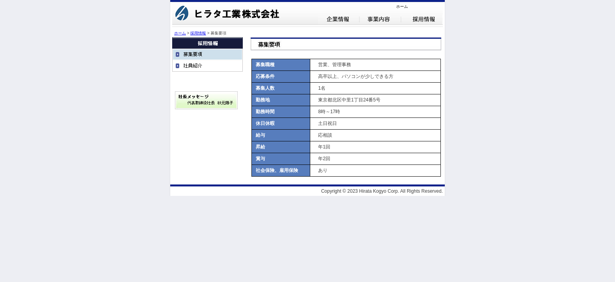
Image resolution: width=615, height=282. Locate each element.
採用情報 (422, 19)
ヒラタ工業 (228, 14)
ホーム (402, 6)
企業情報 (339, 19)
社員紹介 (207, 65)
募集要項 (207, 54)
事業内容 (380, 19)
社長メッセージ (206, 100)
